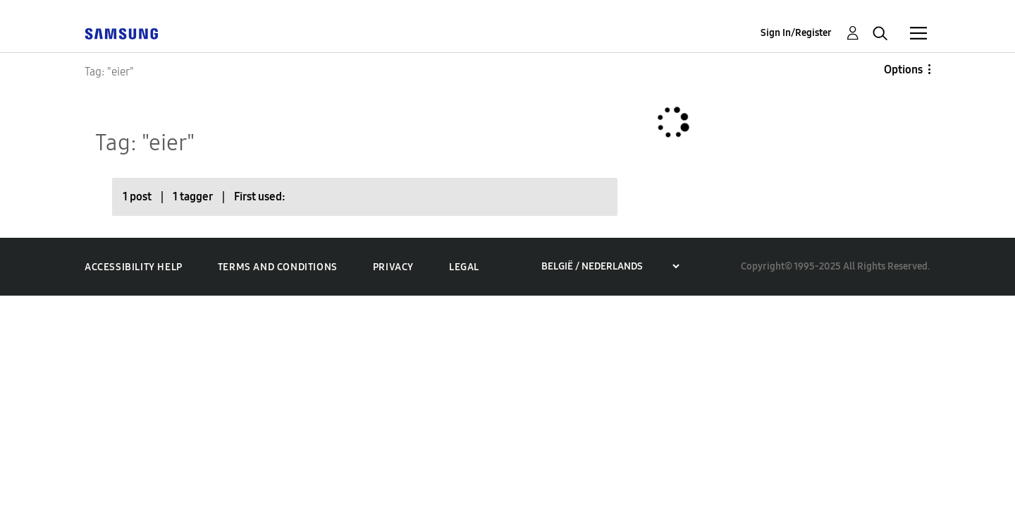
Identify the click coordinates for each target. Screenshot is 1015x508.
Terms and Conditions (278, 267)
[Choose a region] (610, 266)
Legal (464, 267)
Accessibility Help (134, 267)
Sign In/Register (796, 33)
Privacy (393, 267)
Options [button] (903, 69)
